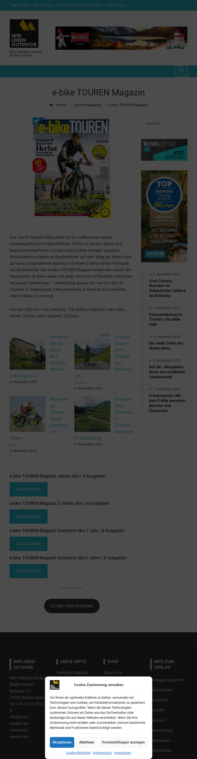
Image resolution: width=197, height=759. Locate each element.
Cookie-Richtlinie (78, 753)
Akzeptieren (62, 742)
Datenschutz (102, 753)
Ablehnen (86, 742)
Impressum (122, 753)
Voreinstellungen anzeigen (123, 742)
